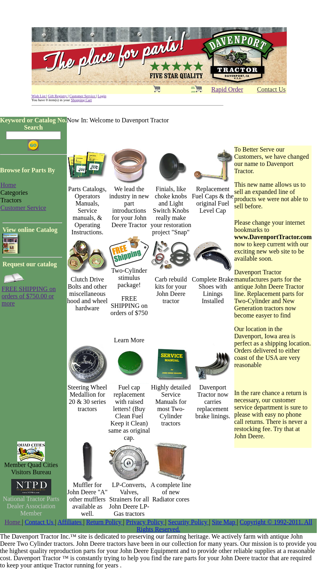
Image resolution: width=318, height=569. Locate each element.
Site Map (224, 522)
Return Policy (104, 522)
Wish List (39, 96)
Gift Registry (58, 96)
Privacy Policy (145, 522)
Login (102, 96)
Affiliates (70, 522)
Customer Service (82, 96)
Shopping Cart (81, 100)
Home (13, 522)
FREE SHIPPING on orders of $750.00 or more (29, 296)
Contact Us (40, 522)
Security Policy (188, 522)
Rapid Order (227, 89)
